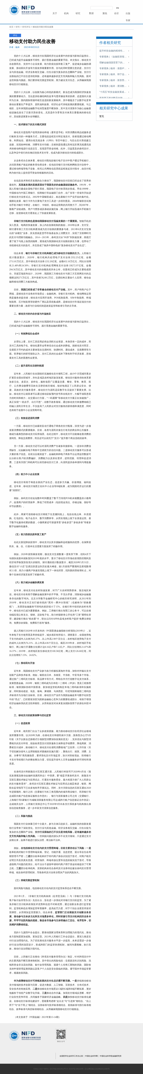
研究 (18, 27)
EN (117, 8)
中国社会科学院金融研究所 (110, 1056)
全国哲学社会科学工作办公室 (71, 1056)
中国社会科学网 (91, 1056)
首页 (11, 27)
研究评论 (26, 27)
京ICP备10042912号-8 (59, 1069)
